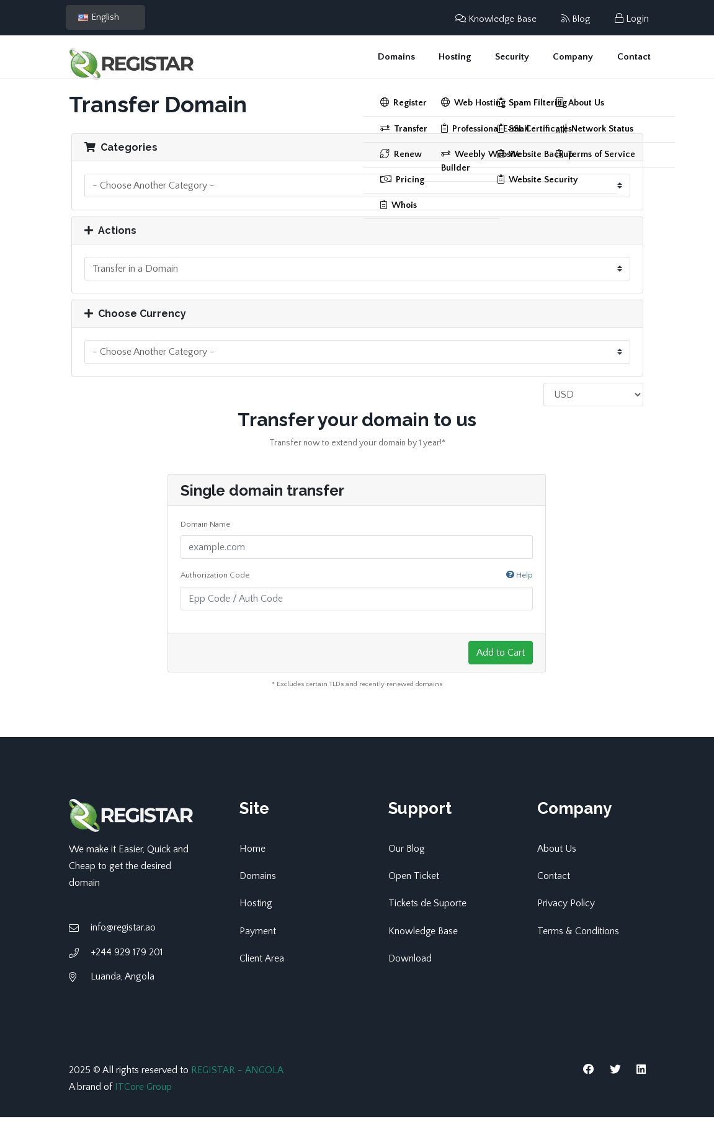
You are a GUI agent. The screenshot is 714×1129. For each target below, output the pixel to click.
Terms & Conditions (578, 942)
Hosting (464, 62)
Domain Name (205, 536)
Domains (409, 62)
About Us (556, 860)
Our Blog (407, 860)
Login (632, 18)
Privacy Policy (566, 915)
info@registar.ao (123, 939)
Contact (634, 62)
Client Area (261, 969)
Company (576, 62)
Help (519, 587)
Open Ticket (413, 887)
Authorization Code (357, 588)
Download (410, 969)
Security (518, 62)
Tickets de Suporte (427, 915)
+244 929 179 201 (127, 964)
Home (252, 860)
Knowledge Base (492, 18)
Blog (575, 18)
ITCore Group (143, 1098)
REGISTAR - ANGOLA (238, 1081)
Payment (257, 942)
